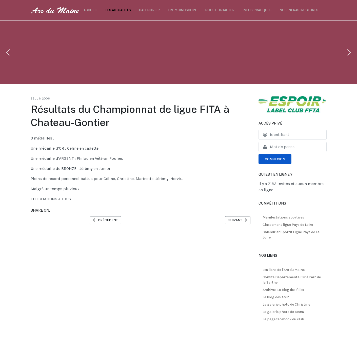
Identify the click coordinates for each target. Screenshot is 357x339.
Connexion (275, 159)
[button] (8, 52)
